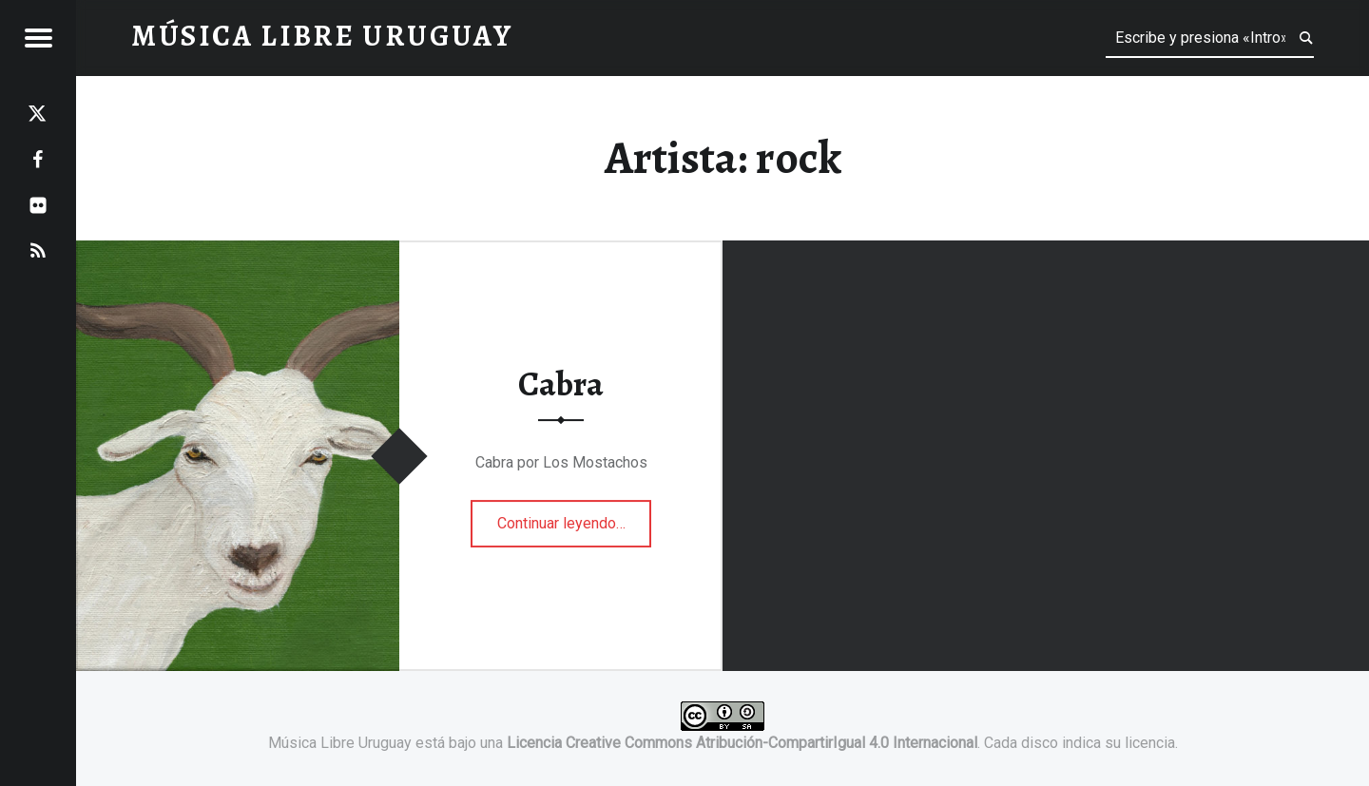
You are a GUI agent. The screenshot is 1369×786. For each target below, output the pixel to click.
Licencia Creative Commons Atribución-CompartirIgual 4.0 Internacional (742, 743)
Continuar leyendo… (574, 517)
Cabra (561, 385)
